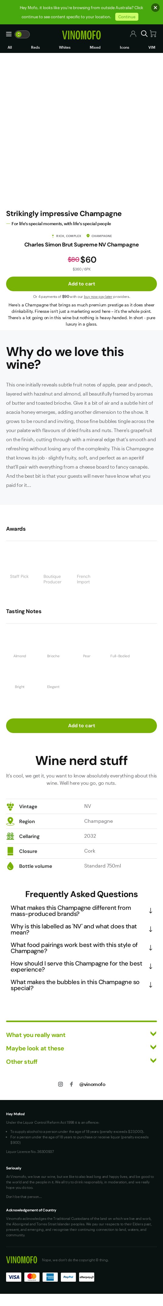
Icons (124, 47)
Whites (65, 47)
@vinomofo (92, 1084)
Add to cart (81, 284)
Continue (126, 16)
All (10, 47)
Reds (35, 47)
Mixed (95, 47)
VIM (151, 47)
